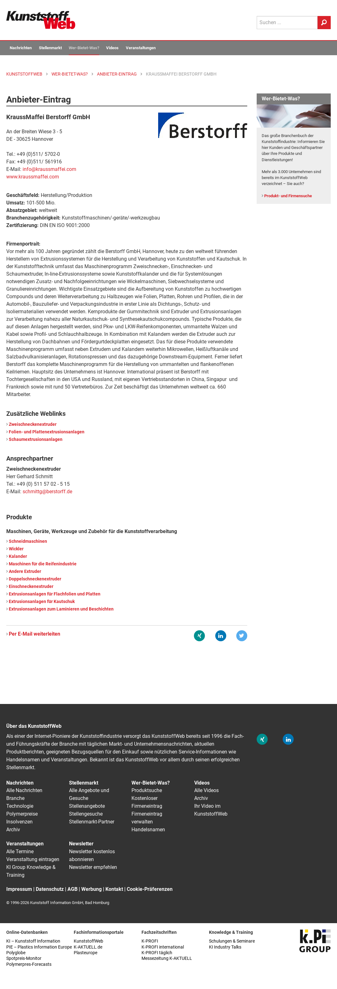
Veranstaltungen (141, 47)
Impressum (19, 889)
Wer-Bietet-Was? (84, 47)
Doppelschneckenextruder (35, 579)
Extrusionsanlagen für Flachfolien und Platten (54, 594)
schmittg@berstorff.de (47, 491)
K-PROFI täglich (157, 952)
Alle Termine (20, 851)
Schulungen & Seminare (232, 941)
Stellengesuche (86, 814)
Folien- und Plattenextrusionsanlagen (46, 432)
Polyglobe (15, 952)
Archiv (13, 830)
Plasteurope (85, 952)
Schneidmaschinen (28, 541)
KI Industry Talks (225, 947)
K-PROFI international (163, 947)
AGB (72, 889)
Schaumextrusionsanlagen (35, 439)
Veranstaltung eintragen (32, 859)
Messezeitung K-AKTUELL (167, 958)
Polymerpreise (22, 814)
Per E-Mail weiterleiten (34, 634)
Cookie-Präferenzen (150, 889)
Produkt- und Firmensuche (288, 195)
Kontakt (114, 889)
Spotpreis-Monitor (23, 958)
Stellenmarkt (50, 47)
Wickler (16, 549)
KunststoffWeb (88, 941)
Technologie (19, 806)
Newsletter (81, 844)
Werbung (91, 889)
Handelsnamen (148, 830)
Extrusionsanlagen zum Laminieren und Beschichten (61, 609)
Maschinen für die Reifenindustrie (43, 564)
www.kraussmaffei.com (32, 177)
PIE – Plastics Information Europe (39, 947)
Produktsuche (146, 790)
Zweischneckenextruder (32, 424)
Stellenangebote (87, 806)
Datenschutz (50, 889)
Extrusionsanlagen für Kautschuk (42, 601)
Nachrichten (21, 47)
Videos (112, 47)
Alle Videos (206, 790)
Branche (15, 798)
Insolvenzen (19, 822)
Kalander (18, 556)
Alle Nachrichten (24, 790)
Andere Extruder (25, 571)
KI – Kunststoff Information (33, 941)
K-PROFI (150, 941)
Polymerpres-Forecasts (28, 964)
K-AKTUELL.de (88, 947)
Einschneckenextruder (31, 586)
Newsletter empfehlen (93, 867)
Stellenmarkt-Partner (91, 822)
